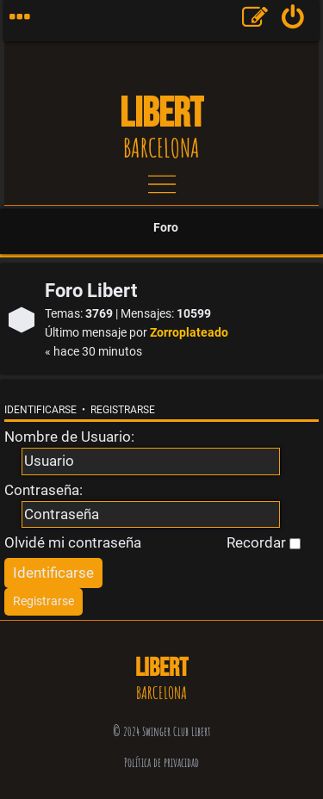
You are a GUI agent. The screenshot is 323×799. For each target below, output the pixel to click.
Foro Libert (91, 290)
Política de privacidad (161, 762)
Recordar (264, 542)
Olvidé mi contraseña (72, 542)
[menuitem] (293, 20)
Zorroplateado (189, 332)
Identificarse (40, 410)
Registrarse (122, 410)
